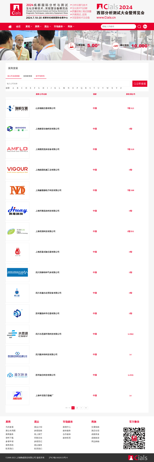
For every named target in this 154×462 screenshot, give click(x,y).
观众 (47, 26)
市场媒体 (59, 26)
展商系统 (10, 445)
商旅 (71, 26)
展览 (28, 26)
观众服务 (38, 445)
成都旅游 (95, 438)
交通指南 (95, 427)
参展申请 (10, 441)
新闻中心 (67, 427)
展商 (38, 26)
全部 (8, 88)
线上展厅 (38, 434)
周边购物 (95, 441)
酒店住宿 (95, 431)
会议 (18, 26)
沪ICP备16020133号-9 (58, 458)
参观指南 (38, 431)
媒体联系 (67, 438)
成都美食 (95, 434)
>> (86, 408)
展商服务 (10, 434)
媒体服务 (67, 431)
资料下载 (10, 438)
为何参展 (10, 427)
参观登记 (38, 441)
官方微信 (134, 421)
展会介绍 (38, 427)
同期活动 (38, 438)
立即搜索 (141, 83)
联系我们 (10, 449)
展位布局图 (11, 431)
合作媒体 (67, 434)
